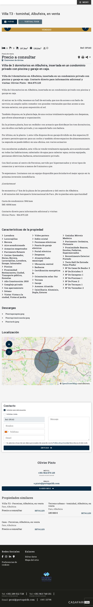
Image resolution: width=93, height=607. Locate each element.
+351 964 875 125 (46, 473)
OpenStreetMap (69, 383)
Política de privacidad (61, 443)
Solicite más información (16, 410)
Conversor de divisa (12, 60)
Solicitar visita (12, 414)
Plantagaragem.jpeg (14, 314)
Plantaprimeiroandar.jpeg (17, 318)
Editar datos (31, 556)
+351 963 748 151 (42, 593)
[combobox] (24, 432)
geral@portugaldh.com (22, 599)
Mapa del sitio (32, 560)
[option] (10, 36)
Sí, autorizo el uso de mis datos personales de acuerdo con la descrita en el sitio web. (47, 443)
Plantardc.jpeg (12, 321)
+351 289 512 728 (15, 593)
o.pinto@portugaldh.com (46, 483)
